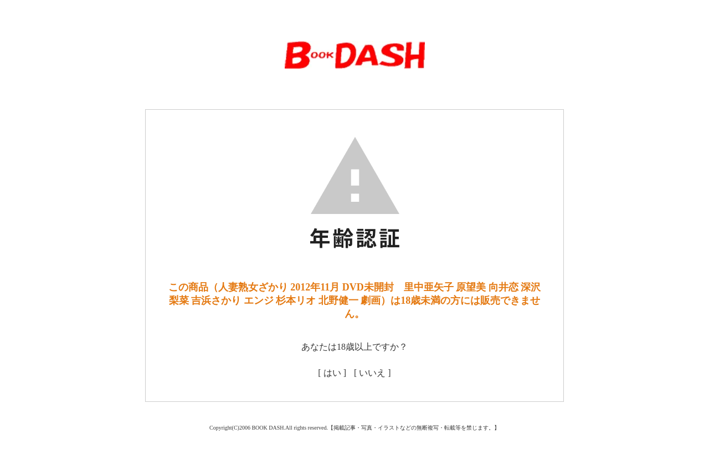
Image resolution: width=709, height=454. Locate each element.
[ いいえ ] (372, 373)
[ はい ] (332, 373)
